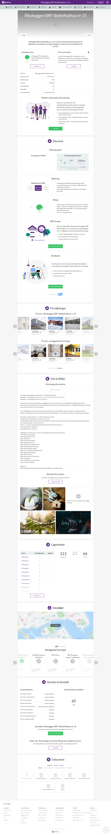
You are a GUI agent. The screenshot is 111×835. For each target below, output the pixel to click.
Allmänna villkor (93, 817)
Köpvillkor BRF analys (95, 825)
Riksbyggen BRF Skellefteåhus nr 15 (55, 2)
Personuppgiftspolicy (95, 820)
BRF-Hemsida (7, 815)
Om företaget (93, 810)
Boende (56, 765)
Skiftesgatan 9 (25, 572)
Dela (23, 35)
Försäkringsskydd (42, 812)
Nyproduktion (59, 817)
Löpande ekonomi (25, 812)
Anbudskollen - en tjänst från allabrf (81, 812)
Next (96, 326)
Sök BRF (7, 804)
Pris (5, 817)
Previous (15, 326)
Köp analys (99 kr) (55, 246)
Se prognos (83, 167)
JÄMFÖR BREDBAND (55, 286)
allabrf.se (76, 105)
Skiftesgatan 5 (25, 564)
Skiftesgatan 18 (25, 579)
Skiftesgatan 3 (25, 560)
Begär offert (24, 822)
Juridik (22, 820)
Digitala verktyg (25, 815)
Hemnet (6, 812)
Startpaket (6, 820)
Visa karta (55, 625)
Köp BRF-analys (76, 810)
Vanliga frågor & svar (78, 820)
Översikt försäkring (43, 810)
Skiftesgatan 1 (25, 557)
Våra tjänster (90, 2)
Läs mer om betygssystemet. (64, 212)
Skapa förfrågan (42, 820)
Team (91, 812)
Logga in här (55, 481)
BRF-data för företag (78, 815)
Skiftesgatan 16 (25, 576)
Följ (88, 35)
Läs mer (37, 66)
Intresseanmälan (60, 820)
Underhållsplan (24, 817)
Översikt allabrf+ (8, 810)
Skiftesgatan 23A (26, 591)
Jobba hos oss (93, 815)
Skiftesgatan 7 (25, 568)
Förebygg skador (42, 817)
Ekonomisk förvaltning (26, 810)
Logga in (101, 2)
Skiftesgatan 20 (25, 583)
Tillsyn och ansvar (42, 815)
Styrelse (62, 765)
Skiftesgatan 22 (25, 587)
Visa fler (37, 595)
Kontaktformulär (55, 733)
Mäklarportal (76, 817)
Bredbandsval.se (57, 264)
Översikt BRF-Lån (60, 810)
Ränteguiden (59, 812)
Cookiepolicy (93, 822)
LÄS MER (73, 66)
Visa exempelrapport (39, 240)
